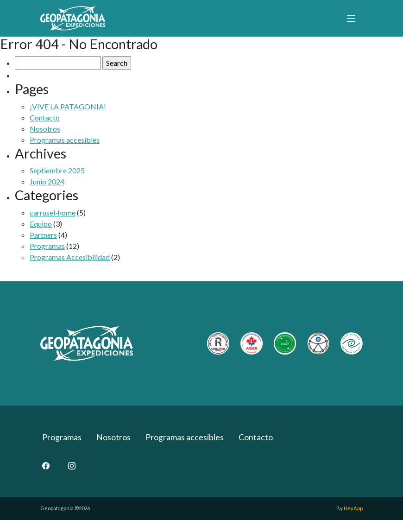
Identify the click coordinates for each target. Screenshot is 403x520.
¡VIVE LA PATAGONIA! (68, 106)
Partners (43, 234)
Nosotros (45, 128)
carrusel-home (53, 212)
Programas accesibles (65, 139)
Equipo (41, 223)
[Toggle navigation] (351, 18)
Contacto (45, 117)
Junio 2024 (47, 181)
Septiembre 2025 (57, 170)
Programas (47, 245)
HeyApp (353, 508)
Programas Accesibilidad (70, 257)
